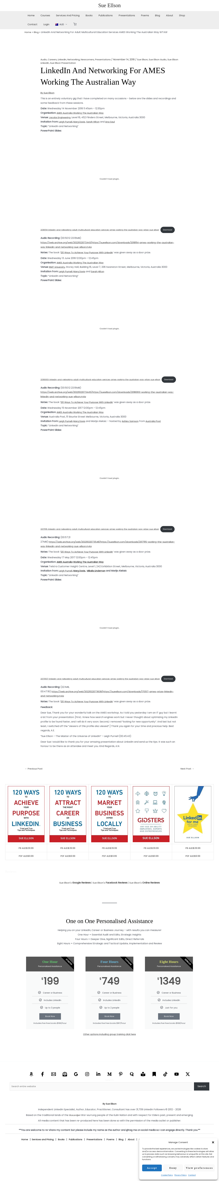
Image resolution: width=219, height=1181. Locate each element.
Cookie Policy (167, 1175)
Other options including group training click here (109, 1050)
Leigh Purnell (66, 121)
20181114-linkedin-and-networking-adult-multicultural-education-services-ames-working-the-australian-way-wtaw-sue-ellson (103, 228)
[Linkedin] (98, 1090)
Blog (148, 15)
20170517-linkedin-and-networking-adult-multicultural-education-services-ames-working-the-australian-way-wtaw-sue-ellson (103, 689)
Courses (43, 15)
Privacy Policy (180, 1175)
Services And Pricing (65, 15)
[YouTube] (176, 1090)
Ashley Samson (133, 429)
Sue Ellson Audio (163, 59)
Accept (152, 1168)
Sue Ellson (109, 5)
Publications (100, 15)
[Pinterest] (120, 1090)
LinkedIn (63, 59)
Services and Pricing (40, 1156)
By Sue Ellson (48, 92)
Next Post (187, 784)
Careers (53, 59)
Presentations (120, 15)
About (159, 15)
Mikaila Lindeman (99, 583)
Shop (171, 15)
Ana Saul (113, 121)
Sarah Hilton (95, 121)
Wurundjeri (74, 1131)
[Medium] (109, 1090)
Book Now (50, 1032)
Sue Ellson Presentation (72, 63)
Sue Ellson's (74, 899)
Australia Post (157, 429)
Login (30, 24)
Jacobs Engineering (60, 117)
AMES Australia (65, 113)
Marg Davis (80, 121)
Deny (173, 1168)
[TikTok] (165, 1090)
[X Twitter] (187, 1090)
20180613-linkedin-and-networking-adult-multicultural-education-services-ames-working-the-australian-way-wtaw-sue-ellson (103, 382)
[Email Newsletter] (65, 1090)
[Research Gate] (143, 1090)
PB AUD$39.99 (26, 864)
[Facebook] (42, 1090)
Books (84, 15)
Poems (137, 15)
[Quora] (132, 1090)
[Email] (53, 1090)
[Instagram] (87, 1090)
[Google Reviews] (76, 1090)
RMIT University (58, 271)
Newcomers (90, 59)
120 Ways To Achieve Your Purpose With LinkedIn (89, 256)
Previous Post (34, 784)
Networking (75, 59)
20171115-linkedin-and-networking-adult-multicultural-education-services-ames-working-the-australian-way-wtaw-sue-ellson (103, 536)
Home (30, 15)
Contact (192, 1175)
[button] (213, 1142)
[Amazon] (31, 1090)
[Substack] (154, 1090)
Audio (44, 59)
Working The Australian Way (90, 113)
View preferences (199, 1168)
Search (109, 1096)
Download (50, 233)
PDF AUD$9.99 (26, 872)
